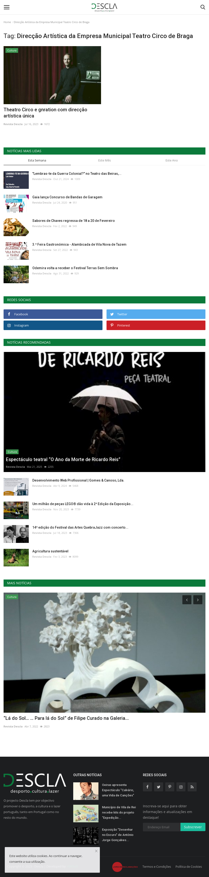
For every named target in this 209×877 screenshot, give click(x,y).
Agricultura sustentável (50, 551)
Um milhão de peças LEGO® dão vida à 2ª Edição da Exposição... (82, 504)
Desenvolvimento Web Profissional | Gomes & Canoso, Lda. (78, 480)
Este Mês (104, 160)
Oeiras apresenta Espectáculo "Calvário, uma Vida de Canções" (118, 790)
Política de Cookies (188, 866)
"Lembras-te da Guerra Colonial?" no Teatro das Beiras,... (77, 173)
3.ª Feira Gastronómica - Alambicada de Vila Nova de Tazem (79, 244)
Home (7, 22)
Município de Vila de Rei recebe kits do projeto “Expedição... (119, 812)
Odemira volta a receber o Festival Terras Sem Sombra (75, 268)
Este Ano (171, 160)
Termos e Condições (156, 866)
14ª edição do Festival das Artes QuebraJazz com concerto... (80, 527)
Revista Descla (13, 124)
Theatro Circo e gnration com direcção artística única (45, 113)
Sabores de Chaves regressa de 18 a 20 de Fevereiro (73, 221)
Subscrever (193, 827)
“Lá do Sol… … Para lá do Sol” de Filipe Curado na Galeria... (66, 718)
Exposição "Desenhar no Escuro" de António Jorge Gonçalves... (117, 835)
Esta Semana (37, 160)
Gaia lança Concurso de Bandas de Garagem (67, 197)
